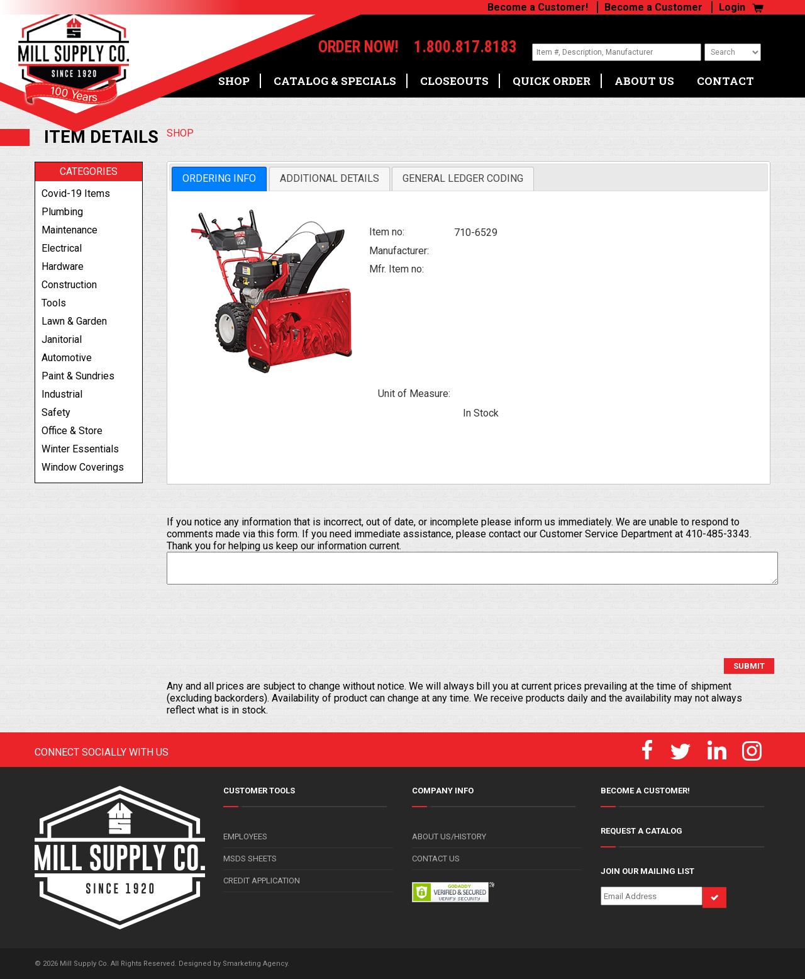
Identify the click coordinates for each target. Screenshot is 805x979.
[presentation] (262, 621)
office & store (72, 431)
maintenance (69, 230)
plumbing (62, 212)
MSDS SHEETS (250, 858)
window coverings (83, 467)
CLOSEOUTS (454, 76)
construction (69, 285)
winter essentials (80, 449)
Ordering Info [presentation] (219, 178)
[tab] (219, 179)
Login (732, 7)
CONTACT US (436, 858)
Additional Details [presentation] (329, 178)
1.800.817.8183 (449, 47)
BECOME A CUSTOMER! (645, 790)
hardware (63, 266)
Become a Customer (653, 7)
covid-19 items (76, 193)
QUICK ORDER (552, 76)
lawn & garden (74, 321)
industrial (62, 394)
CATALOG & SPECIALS (335, 76)
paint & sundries (78, 376)
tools (54, 303)
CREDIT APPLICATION (261, 880)
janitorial (62, 339)
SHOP (234, 76)
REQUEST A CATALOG (641, 831)
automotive (67, 358)
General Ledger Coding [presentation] (462, 178)
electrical (62, 248)
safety (56, 412)
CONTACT (725, 76)
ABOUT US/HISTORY (449, 836)
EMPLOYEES (245, 836)
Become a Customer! (537, 7)
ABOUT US (644, 76)
